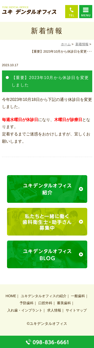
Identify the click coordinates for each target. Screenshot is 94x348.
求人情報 (54, 310)
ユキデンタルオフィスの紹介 (43, 296)
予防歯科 (27, 303)
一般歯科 (78, 296)
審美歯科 (64, 303)
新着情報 (81, 44)
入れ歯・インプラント (24, 310)
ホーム (66, 44)
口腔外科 (45, 303)
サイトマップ (76, 310)
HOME (11, 296)
